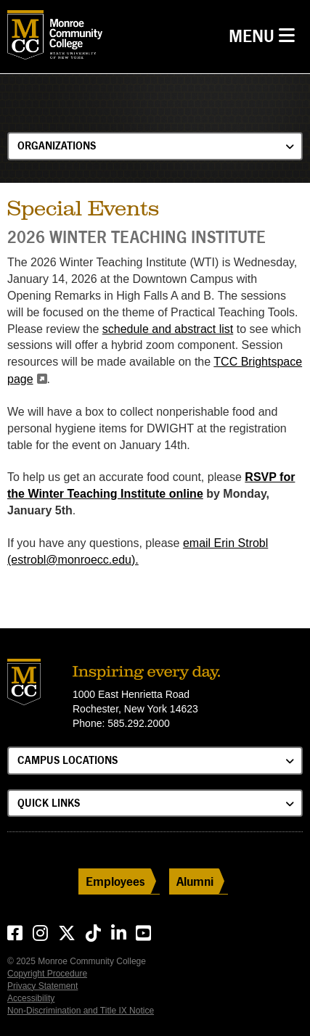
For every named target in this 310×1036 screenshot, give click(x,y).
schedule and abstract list (168, 329)
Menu (265, 34)
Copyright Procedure (47, 974)
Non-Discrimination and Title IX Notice (80, 1011)
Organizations (56, 145)
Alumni (194, 881)
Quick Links (48, 803)
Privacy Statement (42, 986)
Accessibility (30, 998)
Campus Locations (67, 760)
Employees (115, 881)
